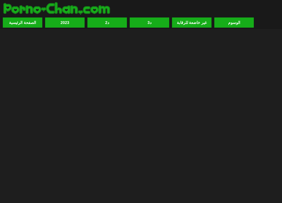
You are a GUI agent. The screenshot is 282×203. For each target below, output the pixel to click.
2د (107, 22)
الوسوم (234, 22)
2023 (64, 22)
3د (149, 22)
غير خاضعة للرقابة (192, 22)
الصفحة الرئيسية (22, 22)
